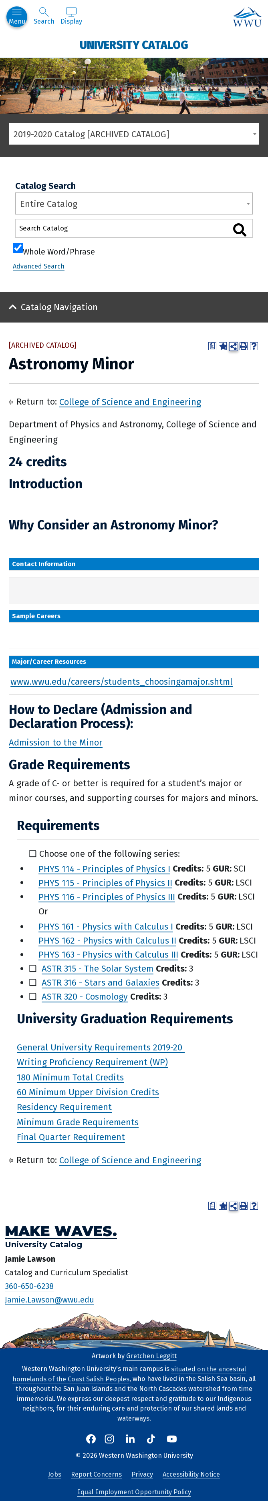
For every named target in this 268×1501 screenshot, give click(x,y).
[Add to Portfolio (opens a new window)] (223, 346)
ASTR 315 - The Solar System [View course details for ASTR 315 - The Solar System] (97, 968)
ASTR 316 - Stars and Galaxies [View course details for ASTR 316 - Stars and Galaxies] (100, 982)
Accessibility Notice (191, 1474)
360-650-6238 (29, 1286)
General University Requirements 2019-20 (101, 1047)
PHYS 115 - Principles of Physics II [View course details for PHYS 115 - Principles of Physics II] (105, 882)
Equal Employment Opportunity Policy (134, 1492)
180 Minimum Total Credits (70, 1077)
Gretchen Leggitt (151, 1356)
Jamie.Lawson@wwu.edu (49, 1299)
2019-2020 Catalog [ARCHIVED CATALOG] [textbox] (91, 134)
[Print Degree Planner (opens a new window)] (212, 346)
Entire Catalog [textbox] (48, 203)
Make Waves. (61, 1230)
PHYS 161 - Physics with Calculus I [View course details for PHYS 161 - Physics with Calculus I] (105, 926)
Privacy (142, 1474)
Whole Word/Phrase (59, 251)
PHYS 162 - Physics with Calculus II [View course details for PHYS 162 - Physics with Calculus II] (107, 940)
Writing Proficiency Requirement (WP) (92, 1062)
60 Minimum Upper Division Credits (88, 1091)
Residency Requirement (64, 1107)
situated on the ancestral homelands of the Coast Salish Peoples (129, 1374)
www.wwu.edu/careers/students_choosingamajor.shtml (121, 681)
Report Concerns (96, 1474)
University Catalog (134, 44)
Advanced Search (38, 266)
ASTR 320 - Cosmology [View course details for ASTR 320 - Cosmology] (85, 996)
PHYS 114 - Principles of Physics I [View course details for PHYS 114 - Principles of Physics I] (104, 868)
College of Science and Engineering (130, 401)
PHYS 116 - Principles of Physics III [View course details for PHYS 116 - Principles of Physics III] (106, 896)
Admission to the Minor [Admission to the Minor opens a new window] (56, 742)
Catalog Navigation (59, 307)
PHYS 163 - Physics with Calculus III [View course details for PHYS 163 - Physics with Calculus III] (108, 954)
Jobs (54, 1474)
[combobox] (134, 134)
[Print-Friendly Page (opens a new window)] (244, 346)
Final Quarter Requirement (71, 1137)
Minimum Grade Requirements (78, 1121)
